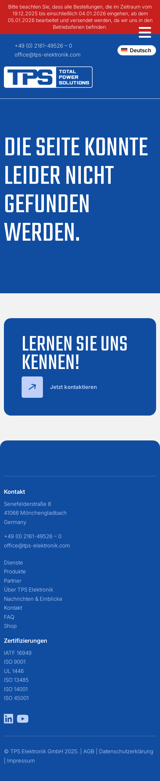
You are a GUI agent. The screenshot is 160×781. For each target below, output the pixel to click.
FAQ (9, 617)
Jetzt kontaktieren (59, 387)
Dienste (13, 562)
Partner (12, 580)
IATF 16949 (18, 652)
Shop (10, 625)
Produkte (15, 571)
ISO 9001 (15, 661)
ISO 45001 (16, 698)
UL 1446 (14, 671)
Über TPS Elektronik (28, 589)
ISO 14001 (16, 689)
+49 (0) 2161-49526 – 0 (43, 45)
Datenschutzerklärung (126, 751)
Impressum (21, 760)
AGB (88, 751)
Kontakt (13, 607)
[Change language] (136, 50)
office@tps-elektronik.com (48, 54)
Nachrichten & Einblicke (33, 598)
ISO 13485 (16, 679)
